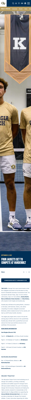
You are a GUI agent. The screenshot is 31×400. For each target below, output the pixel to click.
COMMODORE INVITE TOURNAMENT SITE (15, 280)
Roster (20, 9)
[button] (13, 3)
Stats (25, 9)
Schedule (14, 9)
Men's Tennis (5, 9)
